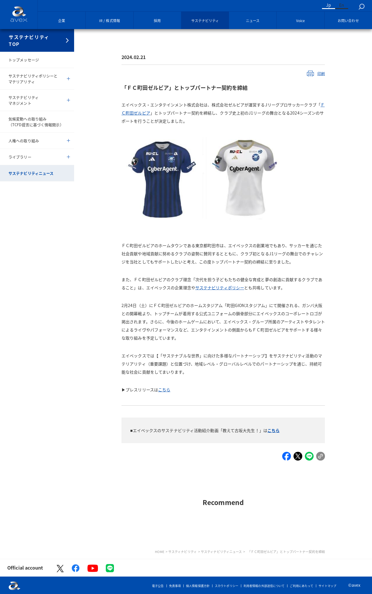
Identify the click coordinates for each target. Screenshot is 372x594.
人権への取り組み (23, 140)
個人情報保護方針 (198, 586)
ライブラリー (19, 157)
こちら (273, 430)
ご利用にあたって (301, 586)
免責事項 (175, 586)
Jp (328, 5)
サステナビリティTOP (29, 40)
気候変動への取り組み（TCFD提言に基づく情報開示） (36, 121)
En (341, 5)
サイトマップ (327, 586)
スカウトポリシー (226, 586)
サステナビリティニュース (30, 173)
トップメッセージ (23, 60)
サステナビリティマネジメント (23, 100)
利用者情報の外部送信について (264, 586)
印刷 (321, 73)
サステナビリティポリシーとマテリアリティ (33, 78)
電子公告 (158, 586)
